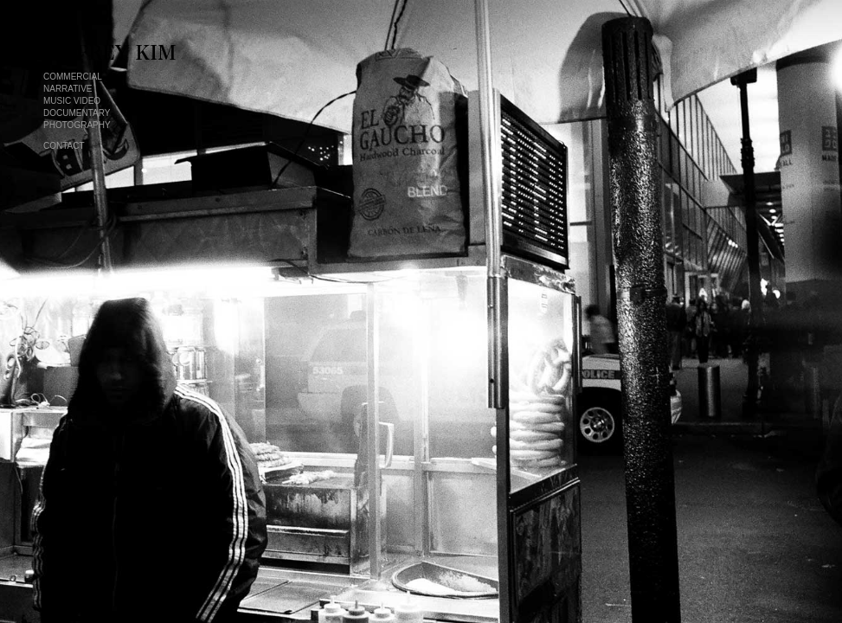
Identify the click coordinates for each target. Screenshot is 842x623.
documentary (76, 113)
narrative (68, 88)
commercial (72, 76)
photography (77, 125)
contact (64, 146)
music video (71, 101)
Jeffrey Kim (125, 52)
